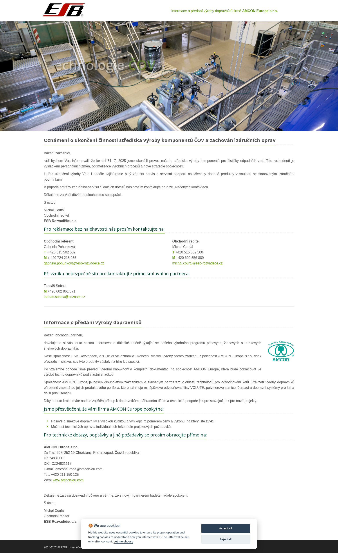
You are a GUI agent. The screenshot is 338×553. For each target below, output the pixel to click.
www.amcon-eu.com (68, 480)
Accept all (225, 528)
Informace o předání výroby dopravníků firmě (224, 11)
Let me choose (123, 541)
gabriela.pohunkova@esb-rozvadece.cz (74, 263)
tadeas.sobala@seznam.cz (64, 297)
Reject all (225, 539)
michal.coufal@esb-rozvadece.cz (197, 263)
